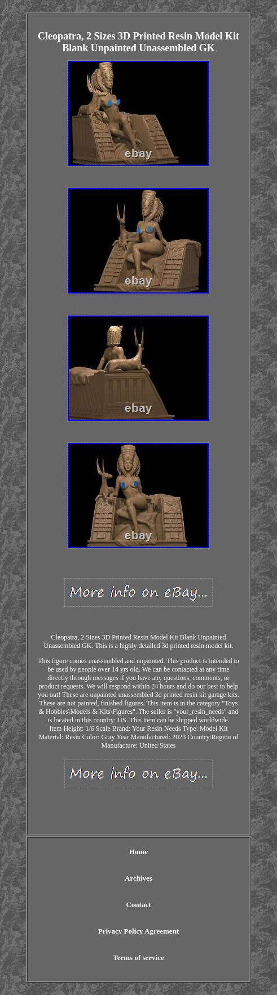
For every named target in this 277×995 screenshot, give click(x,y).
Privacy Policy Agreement (138, 931)
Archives (138, 878)
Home (138, 851)
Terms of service (138, 957)
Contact (138, 904)
